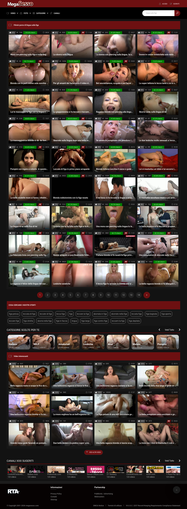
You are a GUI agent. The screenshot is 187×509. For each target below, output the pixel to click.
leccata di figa (29, 314)
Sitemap (54, 500)
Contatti (54, 497)
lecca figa (60, 314)
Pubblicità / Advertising (103, 494)
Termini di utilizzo (115, 506)
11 (116, 295)
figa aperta (166, 314)
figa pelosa (14, 314)
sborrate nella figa (119, 314)
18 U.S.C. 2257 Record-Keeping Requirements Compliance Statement (153, 506)
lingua (74, 321)
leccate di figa (46, 314)
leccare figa (14, 321)
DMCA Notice (98, 506)
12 (123, 295)
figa (70, 314)
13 (131, 295)
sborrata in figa (100, 314)
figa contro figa (100, 321)
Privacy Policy (56, 494)
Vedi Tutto (169, 330)
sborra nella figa (44, 321)
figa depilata (134, 321)
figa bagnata (151, 314)
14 (139, 295)
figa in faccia (61, 321)
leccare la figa (83, 314)
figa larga (85, 321)
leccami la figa (118, 321)
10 (108, 295)
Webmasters (99, 497)
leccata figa (136, 314)
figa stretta (28, 321)
